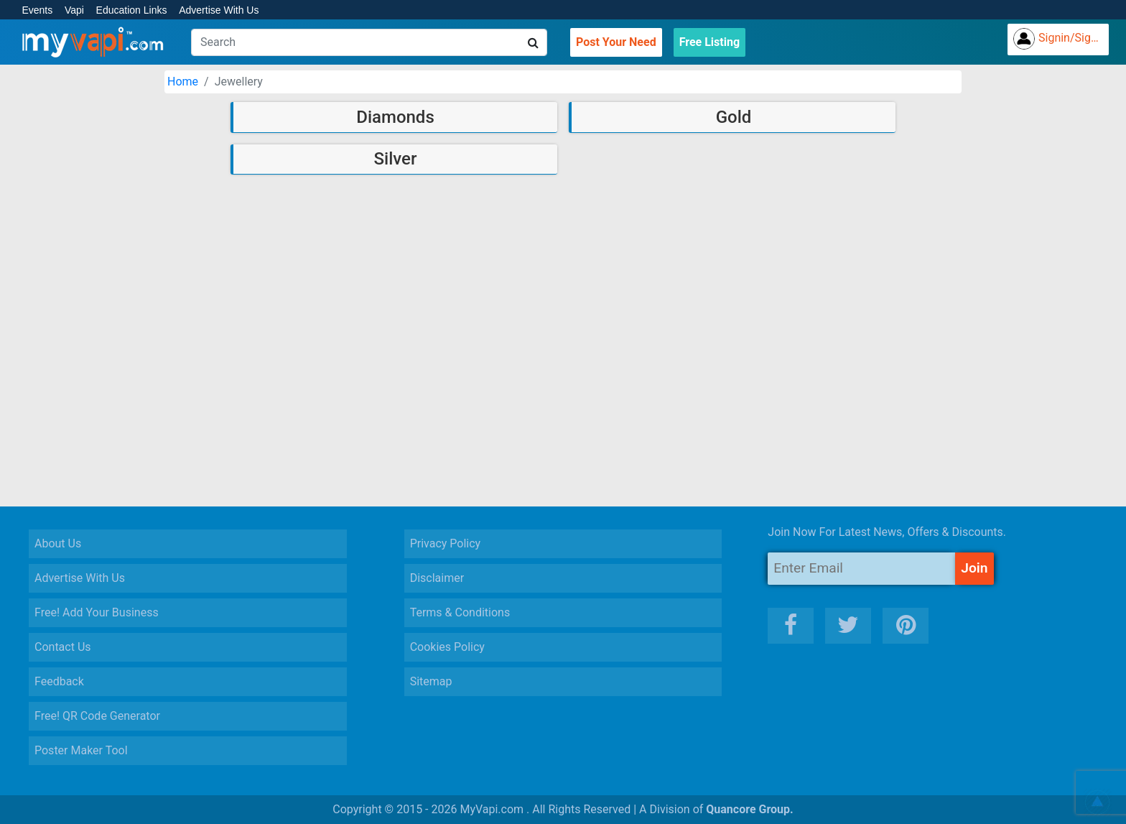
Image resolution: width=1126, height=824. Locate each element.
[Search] (369, 42)
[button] (1097, 802)
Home (182, 81)
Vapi (74, 10)
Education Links (131, 10)
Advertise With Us (219, 10)
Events (37, 10)
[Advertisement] (563, 395)
